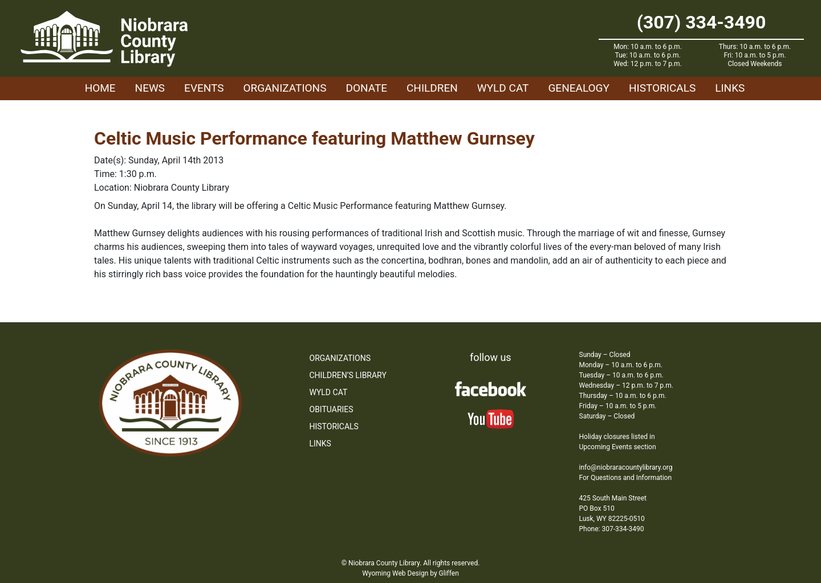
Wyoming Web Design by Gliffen (410, 573)
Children (432, 88)
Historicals (662, 88)
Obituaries (331, 409)
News (150, 88)
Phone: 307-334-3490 (611, 529)
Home (100, 88)
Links (730, 88)
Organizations (285, 88)
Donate (366, 88)
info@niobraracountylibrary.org (626, 467)
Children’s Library (348, 375)
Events (203, 88)
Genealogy (578, 88)
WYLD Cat (503, 88)
